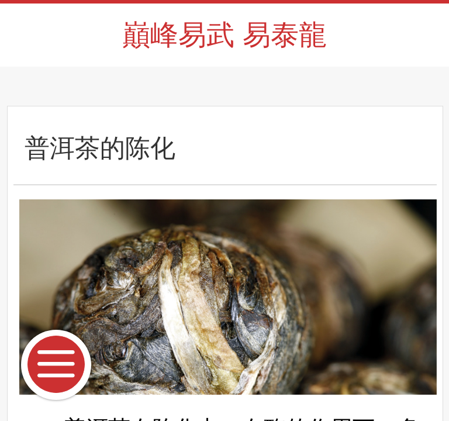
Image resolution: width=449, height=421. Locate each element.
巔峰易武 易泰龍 (224, 34)
